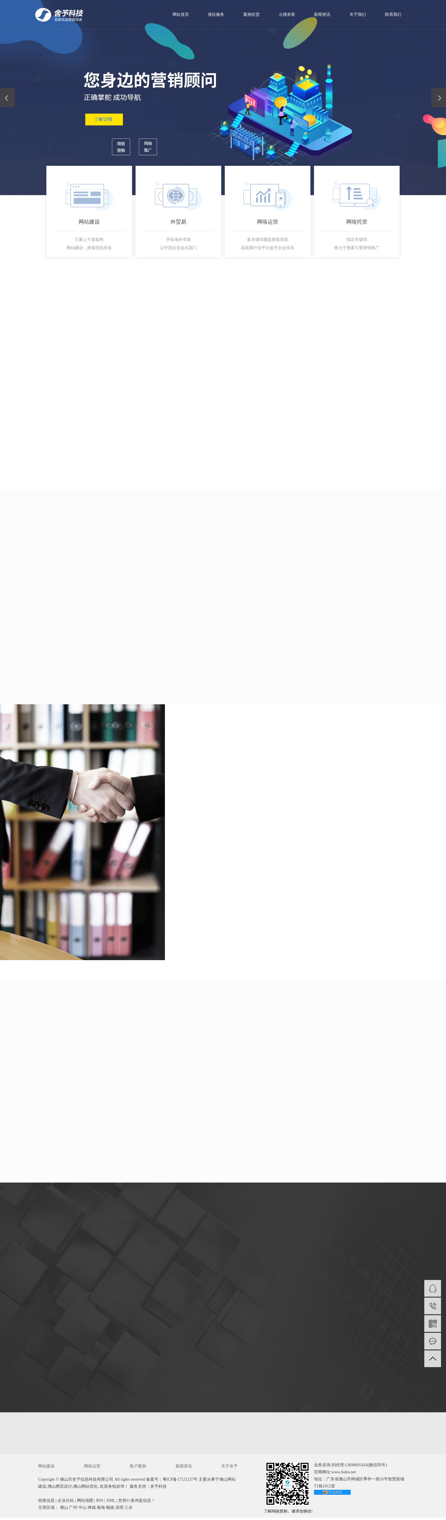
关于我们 (357, 14)
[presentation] (7, 97)
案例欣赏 (251, 14)
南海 (101, 1510)
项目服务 (216, 14)
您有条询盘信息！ (136, 1503)
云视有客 (287, 14)
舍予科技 (158, 1489)
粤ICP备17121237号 (180, 1482)
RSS (99, 1503)
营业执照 (335, 1494)
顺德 (110, 1510)
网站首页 (181, 14)
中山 (82, 1510)
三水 (128, 1510)
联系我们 (393, 14)
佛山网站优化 (85, 1489)
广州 (73, 1510)
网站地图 (85, 1503)
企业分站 (66, 1503)
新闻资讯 (322, 14)
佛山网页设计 (60, 1489)
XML (110, 1503)
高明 (119, 1510)
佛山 (64, 1510)
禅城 (91, 1510)
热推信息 (46, 1503)
